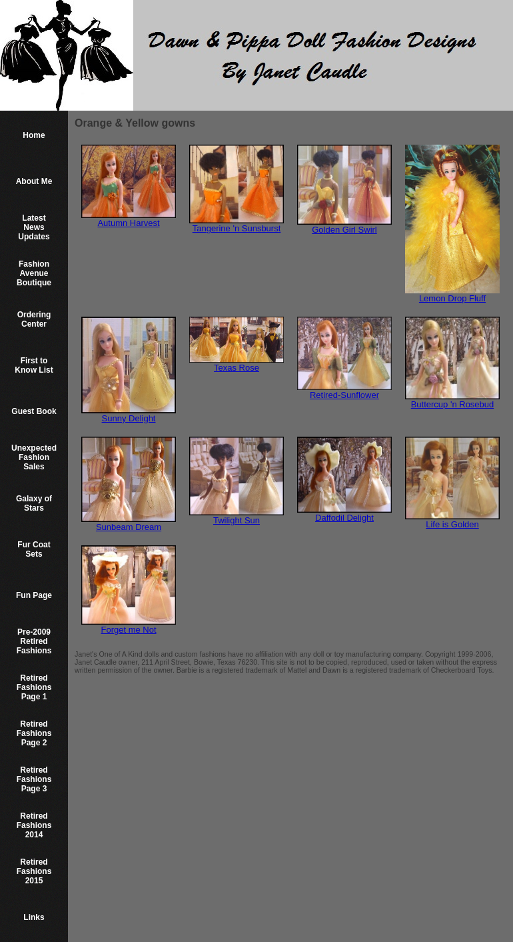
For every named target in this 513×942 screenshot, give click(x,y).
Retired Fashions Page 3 (34, 779)
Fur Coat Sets (33, 549)
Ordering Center (34, 319)
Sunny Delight (129, 418)
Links (33, 917)
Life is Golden (452, 524)
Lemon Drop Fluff (452, 298)
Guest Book (33, 411)
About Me (34, 181)
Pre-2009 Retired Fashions (34, 641)
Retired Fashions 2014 (34, 825)
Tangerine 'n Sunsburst (237, 228)
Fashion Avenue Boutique (34, 273)
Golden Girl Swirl (344, 230)
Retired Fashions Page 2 (34, 733)
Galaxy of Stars (34, 503)
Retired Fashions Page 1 (34, 687)
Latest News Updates (33, 227)
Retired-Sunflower (344, 395)
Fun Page (34, 595)
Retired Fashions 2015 (34, 871)
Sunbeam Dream (128, 527)
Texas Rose (236, 368)
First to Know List (34, 365)
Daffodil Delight (344, 518)
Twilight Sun (236, 520)
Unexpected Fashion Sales (34, 457)
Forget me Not (128, 630)
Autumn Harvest (128, 223)
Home (34, 135)
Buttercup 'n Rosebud (452, 404)
